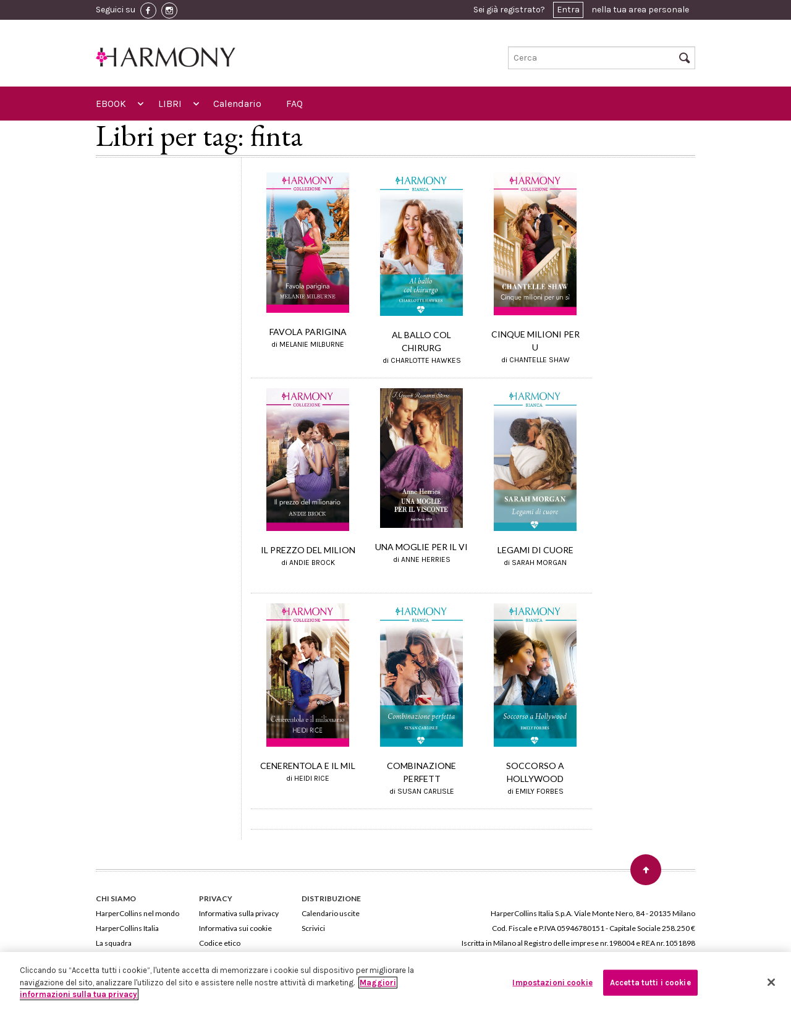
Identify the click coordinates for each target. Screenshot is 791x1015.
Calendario (237, 103)
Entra (568, 9)
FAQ (294, 103)
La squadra (114, 943)
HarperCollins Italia (127, 928)
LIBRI (170, 103)
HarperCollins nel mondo (137, 913)
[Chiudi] (771, 982)
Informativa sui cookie (235, 928)
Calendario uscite (331, 913)
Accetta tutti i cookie (650, 982)
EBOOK (111, 103)
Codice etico (219, 943)
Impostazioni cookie (552, 982)
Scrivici (313, 928)
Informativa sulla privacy (239, 913)
